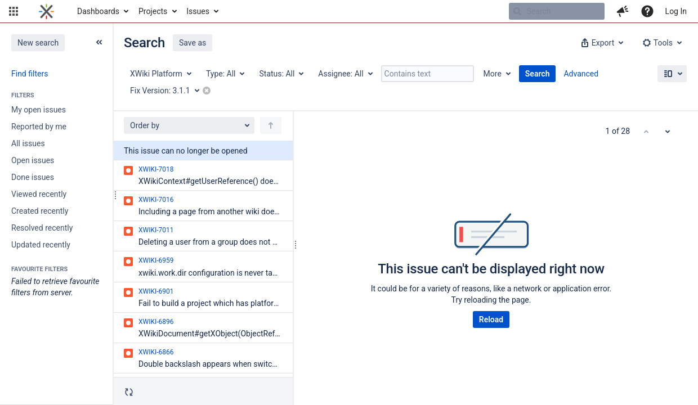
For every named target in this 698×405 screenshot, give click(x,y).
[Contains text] (427, 73)
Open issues (32, 160)
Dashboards (98, 11)
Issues (197, 11)
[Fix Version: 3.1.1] (168, 90)
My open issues (38, 109)
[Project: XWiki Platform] (160, 73)
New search (38, 42)
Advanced (580, 73)
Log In (676, 11)
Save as (192, 42)
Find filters (29, 73)
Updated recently (40, 244)
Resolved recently (42, 227)
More (493, 73)
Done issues (32, 177)
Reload (491, 319)
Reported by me (38, 126)
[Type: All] (225, 73)
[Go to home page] (46, 11)
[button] (13, 11)
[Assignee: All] (344, 73)
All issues (28, 143)
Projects (152, 11)
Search (537, 73)
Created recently (39, 210)
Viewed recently (38, 194)
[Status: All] (280, 73)
